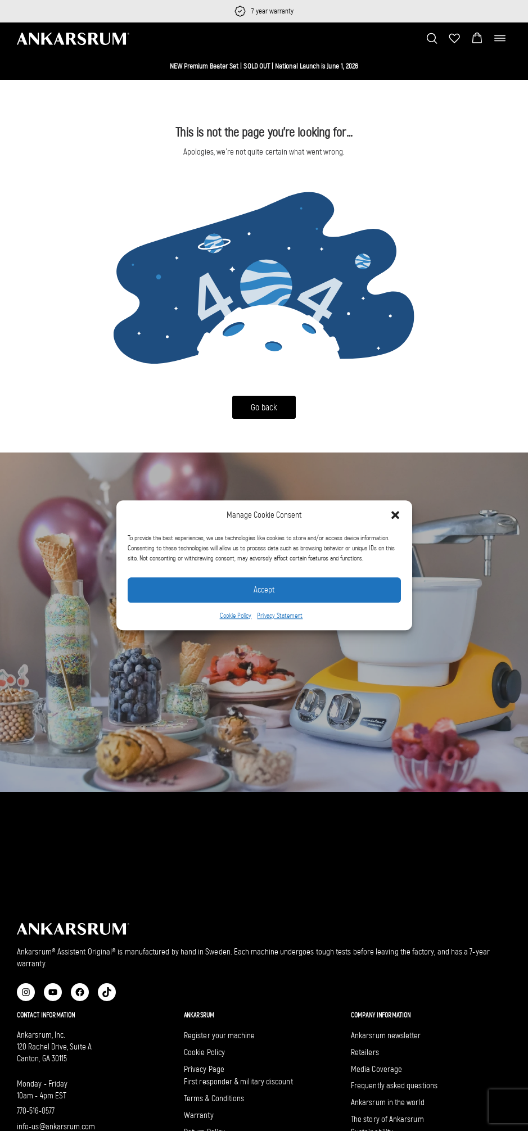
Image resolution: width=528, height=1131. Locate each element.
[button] (395, 515)
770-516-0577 (36, 1111)
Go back (264, 407)
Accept (264, 590)
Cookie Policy (236, 615)
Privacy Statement (280, 615)
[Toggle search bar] (432, 38)
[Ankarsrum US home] (73, 37)
